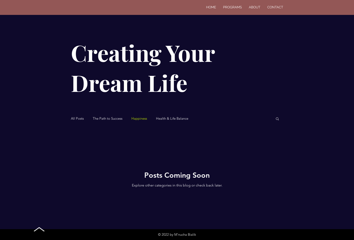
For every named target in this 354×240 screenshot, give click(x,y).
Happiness (139, 119)
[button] (277, 119)
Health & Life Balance (172, 119)
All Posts (77, 119)
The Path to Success (107, 119)
